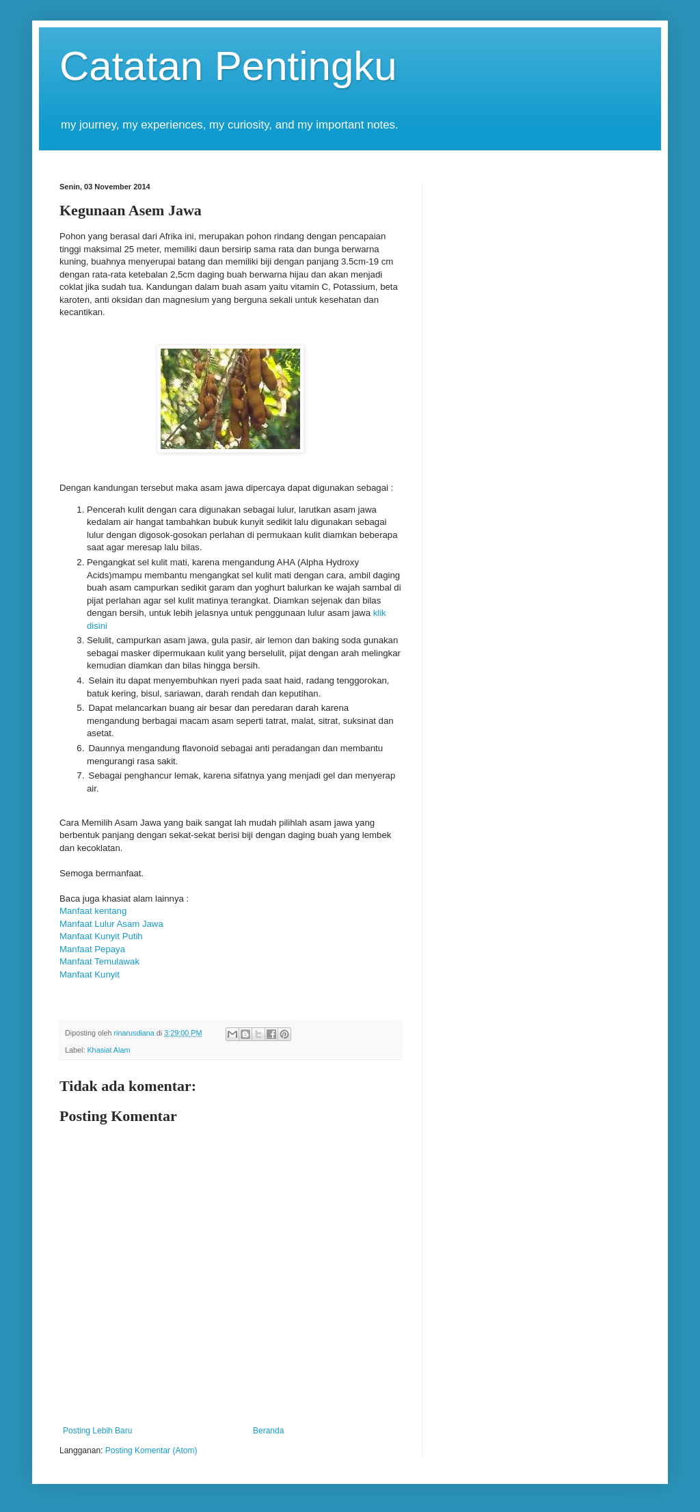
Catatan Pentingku (228, 66)
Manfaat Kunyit (89, 974)
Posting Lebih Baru (97, 1430)
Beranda (268, 1430)
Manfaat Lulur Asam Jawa (111, 924)
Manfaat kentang (94, 911)
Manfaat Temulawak (99, 961)
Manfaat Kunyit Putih (101, 936)
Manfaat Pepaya (92, 949)
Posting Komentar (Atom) (151, 1450)
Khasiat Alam (108, 1050)
